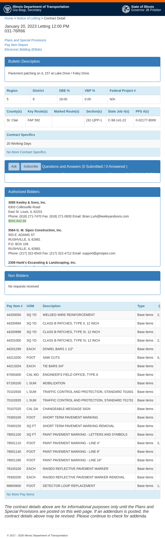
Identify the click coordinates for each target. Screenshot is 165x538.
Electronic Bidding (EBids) (23, 49)
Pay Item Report (16, 45)
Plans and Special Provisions (25, 40)
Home (9, 18)
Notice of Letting (28, 18)
